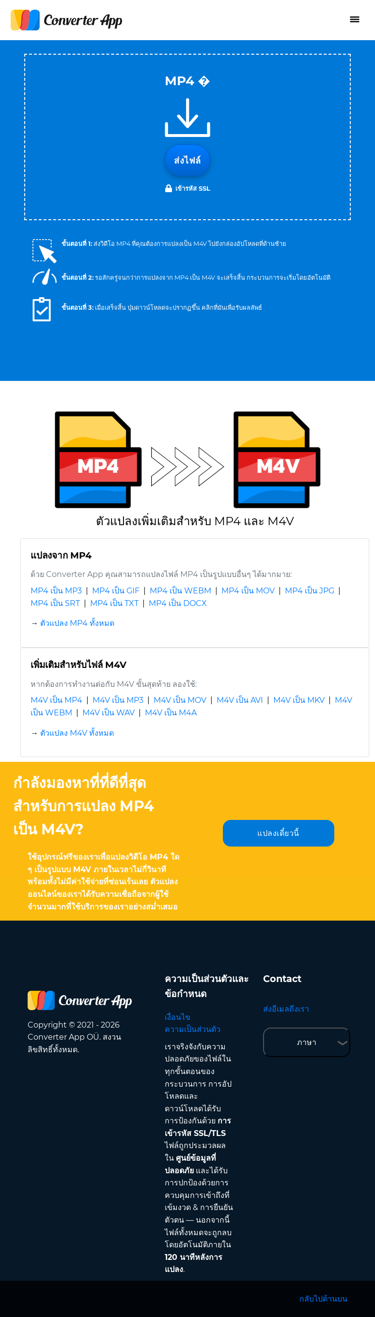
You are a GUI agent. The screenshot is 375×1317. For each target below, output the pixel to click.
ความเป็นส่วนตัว (192, 1029)
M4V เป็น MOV (180, 700)
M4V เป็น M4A (171, 712)
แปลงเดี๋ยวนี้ (278, 833)
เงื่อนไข (177, 1017)
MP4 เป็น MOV (248, 590)
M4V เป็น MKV (299, 700)
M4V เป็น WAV (108, 712)
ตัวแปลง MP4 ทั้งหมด (77, 623)
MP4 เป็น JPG (309, 590)
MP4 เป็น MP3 (56, 590)
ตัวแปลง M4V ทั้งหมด (77, 733)
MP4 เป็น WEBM (180, 590)
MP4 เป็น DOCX (178, 603)
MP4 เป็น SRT (55, 603)
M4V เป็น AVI (240, 700)
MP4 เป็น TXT (114, 603)
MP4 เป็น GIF (116, 590)
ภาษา (306, 1042)
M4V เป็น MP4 (56, 700)
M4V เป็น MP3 (118, 700)
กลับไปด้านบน (323, 1298)
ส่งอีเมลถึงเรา (286, 1009)
